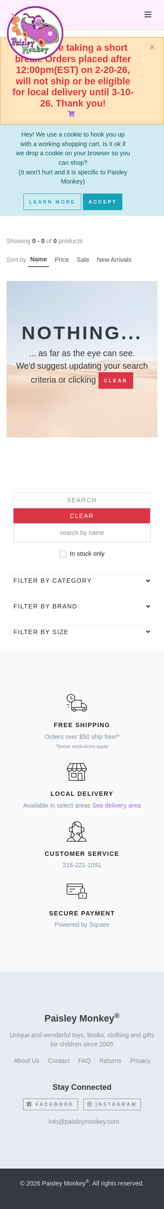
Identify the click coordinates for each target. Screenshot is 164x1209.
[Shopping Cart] (73, 113)
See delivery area (116, 805)
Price (62, 259)
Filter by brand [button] (45, 606)
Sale (83, 259)
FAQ (84, 1060)
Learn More (52, 201)
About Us (26, 1060)
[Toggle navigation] (148, 14)
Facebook (50, 1104)
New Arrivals (114, 259)
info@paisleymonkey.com (83, 1121)
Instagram (112, 1104)
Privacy (140, 1060)
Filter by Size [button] (41, 631)
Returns (110, 1060)
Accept (103, 201)
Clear (116, 380)
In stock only (87, 553)
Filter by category (52, 580)
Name (38, 259)
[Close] (152, 47)
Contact (59, 1060)
